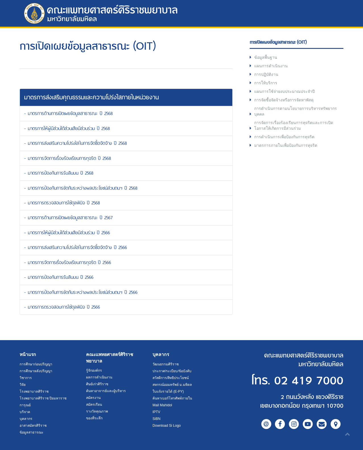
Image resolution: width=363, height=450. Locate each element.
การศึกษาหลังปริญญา (36, 371)
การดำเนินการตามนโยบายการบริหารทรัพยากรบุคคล (295, 111)
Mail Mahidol (162, 405)
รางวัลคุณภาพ (97, 411)
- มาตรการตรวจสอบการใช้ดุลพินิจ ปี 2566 (62, 307)
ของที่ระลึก (94, 418)
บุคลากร (26, 419)
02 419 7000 (308, 381)
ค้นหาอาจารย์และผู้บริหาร (106, 391)
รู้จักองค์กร (94, 370)
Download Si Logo (167, 426)
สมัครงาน (93, 398)
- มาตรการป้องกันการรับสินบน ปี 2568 (58, 173)
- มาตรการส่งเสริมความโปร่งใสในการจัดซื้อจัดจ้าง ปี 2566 (75, 247)
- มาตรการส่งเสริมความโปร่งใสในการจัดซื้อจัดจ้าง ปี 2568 (75, 143)
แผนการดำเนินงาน (271, 66)
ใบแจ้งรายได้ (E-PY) (168, 392)
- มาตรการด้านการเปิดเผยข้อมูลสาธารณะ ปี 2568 (68, 113)
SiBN (156, 419)
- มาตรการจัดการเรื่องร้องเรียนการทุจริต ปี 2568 (67, 158)
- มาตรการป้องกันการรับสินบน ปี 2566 (58, 277)
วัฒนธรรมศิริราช (166, 364)
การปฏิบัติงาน (266, 74)
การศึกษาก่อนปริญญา (36, 364)
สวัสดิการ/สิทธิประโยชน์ (171, 378)
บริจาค (25, 412)
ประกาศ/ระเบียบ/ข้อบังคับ (172, 371)
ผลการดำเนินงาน (99, 377)
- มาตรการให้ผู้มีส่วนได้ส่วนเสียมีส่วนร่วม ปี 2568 (67, 128)
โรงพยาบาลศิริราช (34, 392)
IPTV (156, 412)
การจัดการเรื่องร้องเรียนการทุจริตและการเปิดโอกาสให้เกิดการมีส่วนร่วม (293, 125)
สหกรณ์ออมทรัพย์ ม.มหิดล (172, 385)
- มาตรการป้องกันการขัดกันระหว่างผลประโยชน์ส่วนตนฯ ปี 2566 (80, 292)
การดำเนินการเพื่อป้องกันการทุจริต (284, 137)
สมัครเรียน (94, 405)
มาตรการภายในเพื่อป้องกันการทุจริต (285, 145)
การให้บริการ (265, 83)
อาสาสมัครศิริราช (33, 426)
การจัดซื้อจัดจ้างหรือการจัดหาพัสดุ (284, 100)
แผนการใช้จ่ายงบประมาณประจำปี (284, 91)
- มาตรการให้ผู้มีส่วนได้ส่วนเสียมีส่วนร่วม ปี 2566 (67, 232)
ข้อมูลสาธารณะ (31, 432)
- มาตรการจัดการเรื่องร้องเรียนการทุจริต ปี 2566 (67, 262)
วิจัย (23, 385)
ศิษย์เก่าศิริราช (97, 384)
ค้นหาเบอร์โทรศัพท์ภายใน (172, 398)
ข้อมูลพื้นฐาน (265, 57)
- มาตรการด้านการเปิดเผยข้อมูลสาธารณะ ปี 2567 (68, 217)
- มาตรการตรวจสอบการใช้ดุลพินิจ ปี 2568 (62, 203)
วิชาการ (26, 378)
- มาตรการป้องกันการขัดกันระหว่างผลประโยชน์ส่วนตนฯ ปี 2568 (80, 188)
